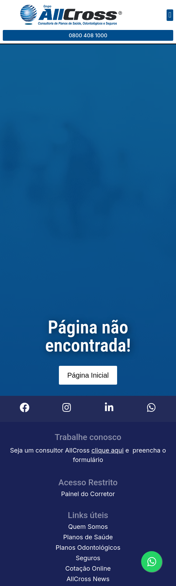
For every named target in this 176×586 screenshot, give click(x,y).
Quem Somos (88, 526)
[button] (170, 15)
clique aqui (107, 450)
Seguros (88, 558)
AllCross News (88, 579)
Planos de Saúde (88, 537)
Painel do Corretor (88, 494)
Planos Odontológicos (88, 547)
